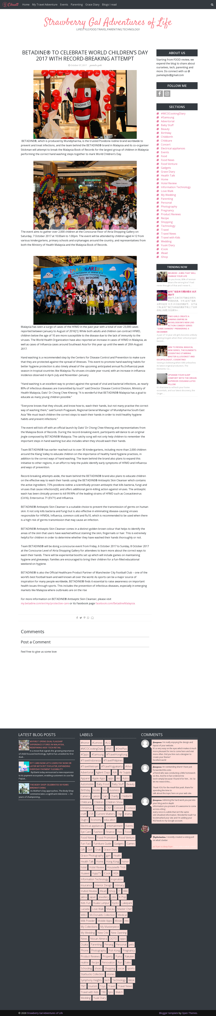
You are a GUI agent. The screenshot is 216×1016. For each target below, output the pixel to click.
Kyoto (115, 903)
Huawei (85, 873)
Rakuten (129, 956)
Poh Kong (114, 950)
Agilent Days (103, 772)
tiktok (131, 980)
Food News (167, 160)
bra (105, 790)
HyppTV (96, 873)
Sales (128, 962)
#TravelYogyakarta (112, 766)
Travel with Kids (170, 237)
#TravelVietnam (89, 766)
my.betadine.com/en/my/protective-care (45, 603)
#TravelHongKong (116, 754)
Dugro (84, 820)
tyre (110, 992)
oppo (123, 938)
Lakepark (127, 903)
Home (26, 4)
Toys (102, 986)
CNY (108, 808)
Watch (119, 992)
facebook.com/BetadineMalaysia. (115, 603)
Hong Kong (112, 861)
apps (111, 778)
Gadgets (166, 168)
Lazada (85, 909)
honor (125, 861)
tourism (92, 986)
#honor (85, 742)
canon (96, 796)
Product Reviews (171, 214)
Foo (119, 832)
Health (117, 855)
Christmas (86, 808)
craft (83, 814)
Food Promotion (106, 837)
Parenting (77, 4)
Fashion (98, 832)
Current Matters (105, 814)
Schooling (86, 968)
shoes (98, 968)
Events (64, 4)
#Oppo (85, 754)
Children (98, 802)
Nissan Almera (98, 938)
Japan (92, 897)
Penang (108, 944)
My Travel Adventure (44, 4)
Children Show (114, 802)
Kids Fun (86, 903)
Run (120, 962)
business (114, 790)
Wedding (166, 241)
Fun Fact (86, 843)
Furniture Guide (102, 843)
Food (164, 156)
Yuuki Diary (168, 245)
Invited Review (89, 891)
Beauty (165, 129)
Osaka (84, 944)
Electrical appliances (173, 148)
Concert (165, 144)
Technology (168, 226)
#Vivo (128, 766)
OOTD (113, 938)
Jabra (84, 897)
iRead (164, 253)
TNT (83, 986)
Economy (96, 820)
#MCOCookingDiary (173, 113)
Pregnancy (167, 210)
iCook (164, 249)
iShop (164, 257)
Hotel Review (169, 183)
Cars (105, 796)
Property (108, 956)
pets (131, 944)
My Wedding (168, 195)
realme (85, 962)
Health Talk (168, 175)
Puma (118, 956)
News (84, 938)
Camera (85, 796)
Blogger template (168, 1013)
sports (131, 968)
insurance (86, 885)
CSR (91, 814)
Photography (169, 206)
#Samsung (167, 117)
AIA (115, 772)
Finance (110, 832)
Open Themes (189, 1013)
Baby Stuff (167, 125)
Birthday (166, 133)
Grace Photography (92, 855)
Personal (166, 202)
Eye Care (86, 832)
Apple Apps (98, 778)
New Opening (119, 932)
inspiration (117, 879)
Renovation (108, 962)
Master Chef (124, 909)
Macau (110, 909)
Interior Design (103, 885)
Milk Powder (88, 921)
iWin (125, 891)
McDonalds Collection (102, 915)
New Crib (103, 932)
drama (128, 814)
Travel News (168, 233)
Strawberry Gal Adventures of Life (108, 22)
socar (121, 968)
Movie (118, 921)
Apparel (85, 778)
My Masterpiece (109, 926)
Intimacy (119, 885)
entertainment (115, 826)
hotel (84, 867)
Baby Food (103, 784)
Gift (83, 849)
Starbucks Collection (92, 974)
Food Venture (169, 164)
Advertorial (167, 121)
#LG (107, 742)
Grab (98, 849)
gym (108, 855)
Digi (120, 814)
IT (119, 891)
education (110, 820)
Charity (114, 796)
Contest (130, 808)
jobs (113, 897)
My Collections (89, 926)
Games (131, 843)
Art (118, 778)
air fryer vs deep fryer (163, 846)
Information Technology (176, 187)
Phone (84, 950)
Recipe (165, 218)
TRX (103, 992)
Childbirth (167, 137)
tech (107, 980)
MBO (84, 915)
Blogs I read (109, 4)
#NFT (109, 748)
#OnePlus (121, 748)
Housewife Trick (116, 867)
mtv (127, 921)
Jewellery (104, 897)
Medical (122, 915)
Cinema (99, 808)
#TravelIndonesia (91, 760)
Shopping (167, 222)
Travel (165, 230)
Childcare (166, 140)
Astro (126, 778)
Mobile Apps (105, 921)
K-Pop (122, 897)
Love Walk (167, 191)
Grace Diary (92, 4)
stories (111, 974)
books (96, 790)
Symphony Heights (91, 980)
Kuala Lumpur (101, 903)
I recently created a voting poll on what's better (173, 839)
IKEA (115, 873)
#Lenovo (97, 742)
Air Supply (125, 772)
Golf (89, 849)
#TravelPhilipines (113, 760)
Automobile (87, 784)
